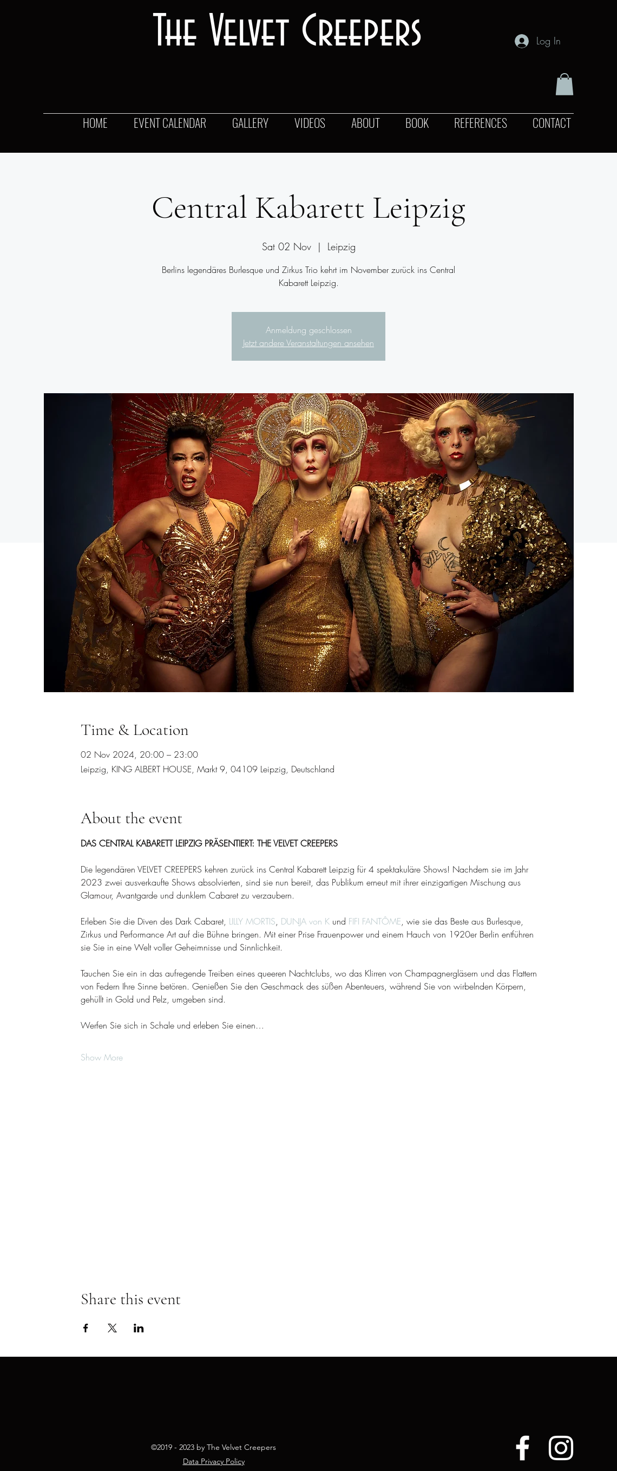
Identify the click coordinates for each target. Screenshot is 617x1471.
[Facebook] (522, 1448)
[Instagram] (560, 1448)
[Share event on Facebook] (86, 1328)
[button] (564, 84)
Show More (102, 1057)
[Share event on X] (112, 1328)
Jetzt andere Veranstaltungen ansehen (308, 343)
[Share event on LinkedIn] (139, 1328)
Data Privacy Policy (214, 1461)
